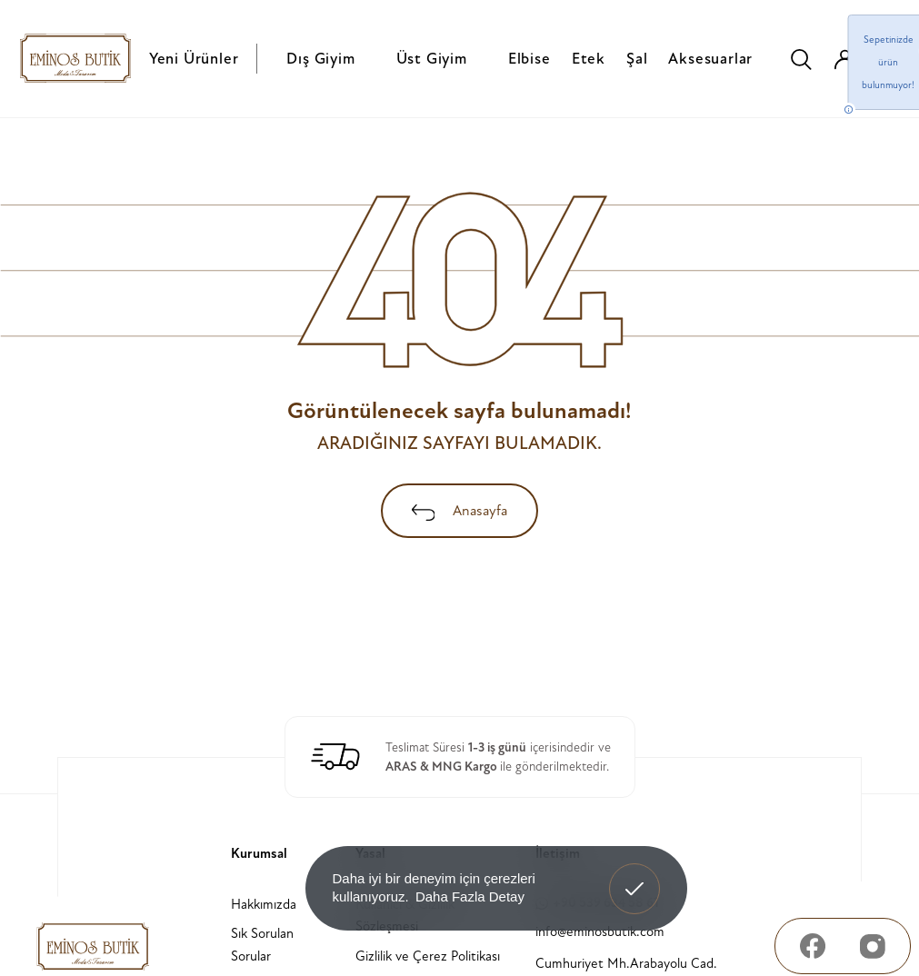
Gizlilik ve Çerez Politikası (427, 956)
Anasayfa (460, 511)
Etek (588, 58)
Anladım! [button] (635, 875)
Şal (636, 58)
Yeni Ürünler (194, 58)
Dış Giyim (320, 58)
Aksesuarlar (710, 58)
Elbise (529, 58)
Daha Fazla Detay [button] (469, 896)
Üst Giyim (431, 58)
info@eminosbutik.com (599, 932)
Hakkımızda (263, 904)
